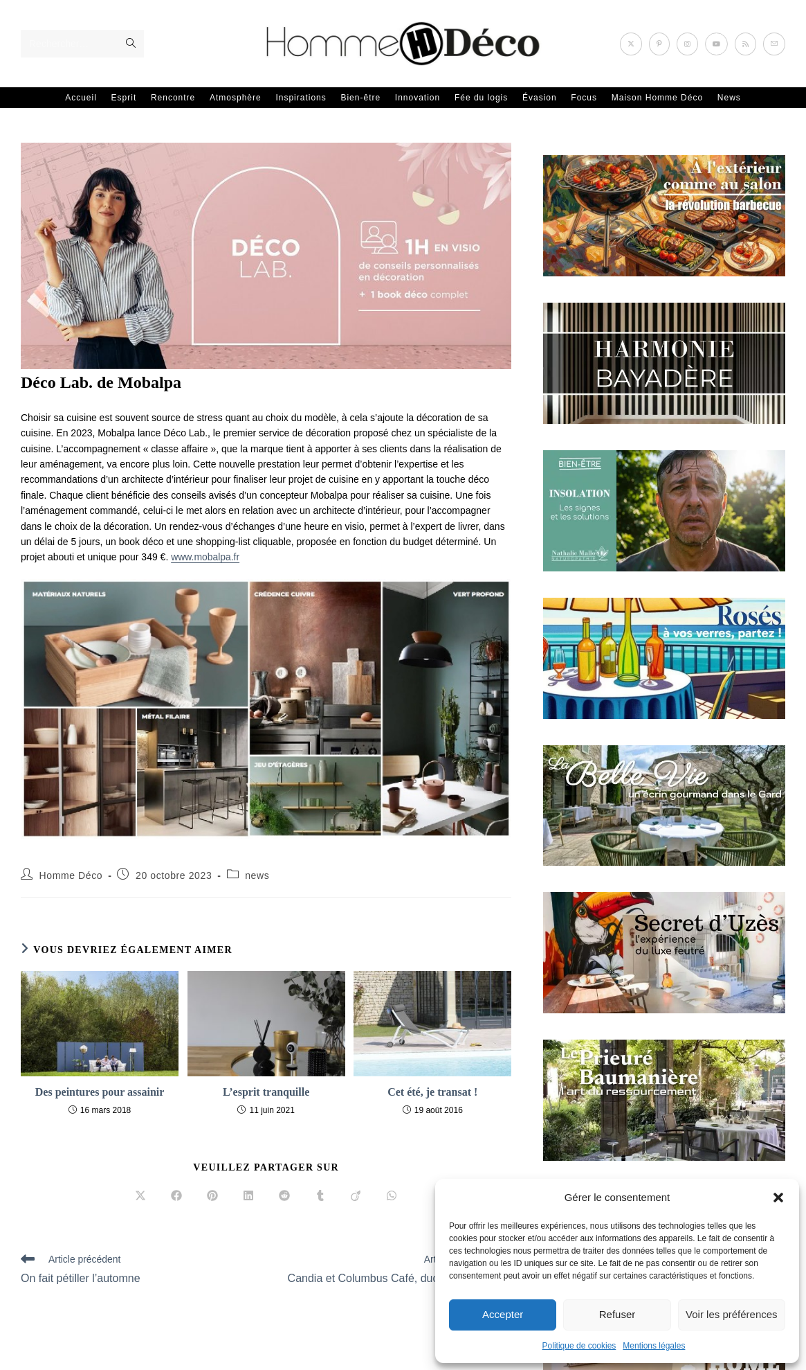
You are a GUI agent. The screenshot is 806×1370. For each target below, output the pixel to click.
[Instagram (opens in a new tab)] (687, 44)
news (257, 875)
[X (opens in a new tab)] (631, 44)
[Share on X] (140, 1196)
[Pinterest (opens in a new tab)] (659, 44)
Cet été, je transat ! (432, 1091)
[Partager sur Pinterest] (212, 1196)
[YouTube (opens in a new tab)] (716, 44)
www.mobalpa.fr (205, 556)
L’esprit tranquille (266, 1091)
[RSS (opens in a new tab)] (745, 44)
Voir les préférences (732, 1314)
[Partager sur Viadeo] (355, 1196)
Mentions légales (654, 1346)
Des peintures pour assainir (100, 1091)
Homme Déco (71, 875)
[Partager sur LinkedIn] (248, 1196)
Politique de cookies (579, 1346)
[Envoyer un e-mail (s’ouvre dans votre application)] (774, 44)
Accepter (502, 1314)
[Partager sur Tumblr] (320, 1196)
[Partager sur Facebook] (176, 1196)
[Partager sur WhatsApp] (391, 1196)
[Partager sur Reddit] (284, 1196)
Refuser (617, 1314)
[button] (778, 1197)
